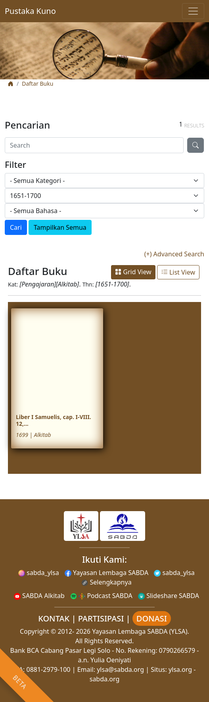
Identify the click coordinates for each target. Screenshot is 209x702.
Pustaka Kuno (30, 11)
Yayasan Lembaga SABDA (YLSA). (140, 631)
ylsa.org (180, 669)
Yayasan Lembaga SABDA (106, 572)
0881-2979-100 (49, 669)
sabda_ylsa (38, 572)
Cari (16, 227)
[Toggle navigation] (193, 11)
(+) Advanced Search (174, 254)
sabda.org (105, 679)
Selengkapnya (106, 582)
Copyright (34, 631)
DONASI (151, 618)
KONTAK (53, 618)
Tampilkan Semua (60, 227)
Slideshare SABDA (168, 595)
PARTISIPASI (101, 618)
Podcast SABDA (101, 595)
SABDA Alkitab (39, 595)
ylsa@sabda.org (120, 669)
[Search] (94, 145)
